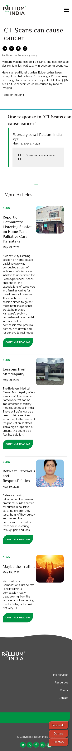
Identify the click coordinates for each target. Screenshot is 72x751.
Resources (61, 682)
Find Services (60, 674)
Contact (63, 697)
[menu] (66, 9)
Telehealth (58, 725)
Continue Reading (17, 342)
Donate (58, 733)
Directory (58, 742)
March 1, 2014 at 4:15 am (27, 143)
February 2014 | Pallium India (37, 134)
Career (64, 690)
